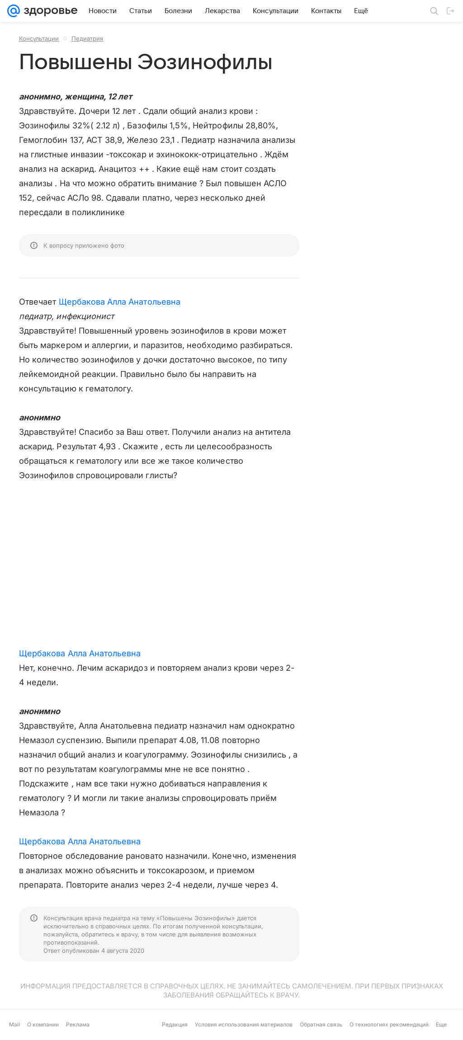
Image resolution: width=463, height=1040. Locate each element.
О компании (43, 1024)
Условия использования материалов (244, 1024)
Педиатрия (87, 38)
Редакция (175, 1024)
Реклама (78, 1024)
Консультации (39, 38)
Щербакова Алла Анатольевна (119, 301)
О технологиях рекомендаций (389, 1024)
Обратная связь (321, 1024)
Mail (14, 1024)
